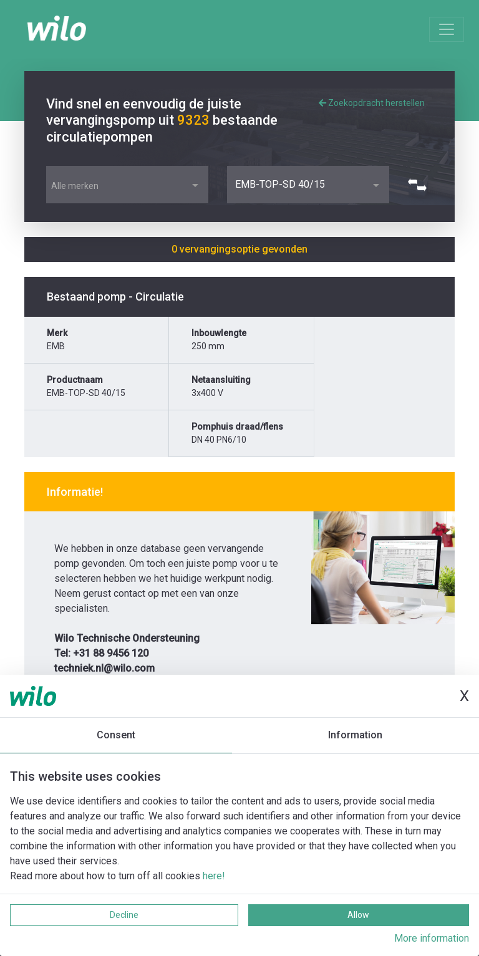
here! (214, 876)
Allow (358, 915)
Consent (116, 735)
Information (355, 735)
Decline (124, 915)
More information (431, 938)
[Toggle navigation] (446, 29)
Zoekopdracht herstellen (372, 103)
